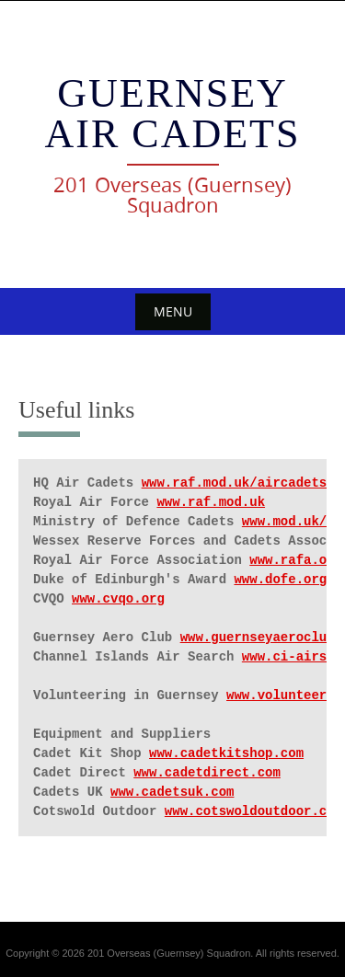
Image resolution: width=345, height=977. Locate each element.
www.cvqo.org (118, 599)
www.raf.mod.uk (210, 502)
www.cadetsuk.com (172, 792)
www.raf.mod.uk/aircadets (235, 483)
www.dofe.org (280, 579)
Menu (173, 311)
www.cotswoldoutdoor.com (253, 811)
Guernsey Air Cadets (173, 113)
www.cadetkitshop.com (226, 753)
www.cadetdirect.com (207, 772)
